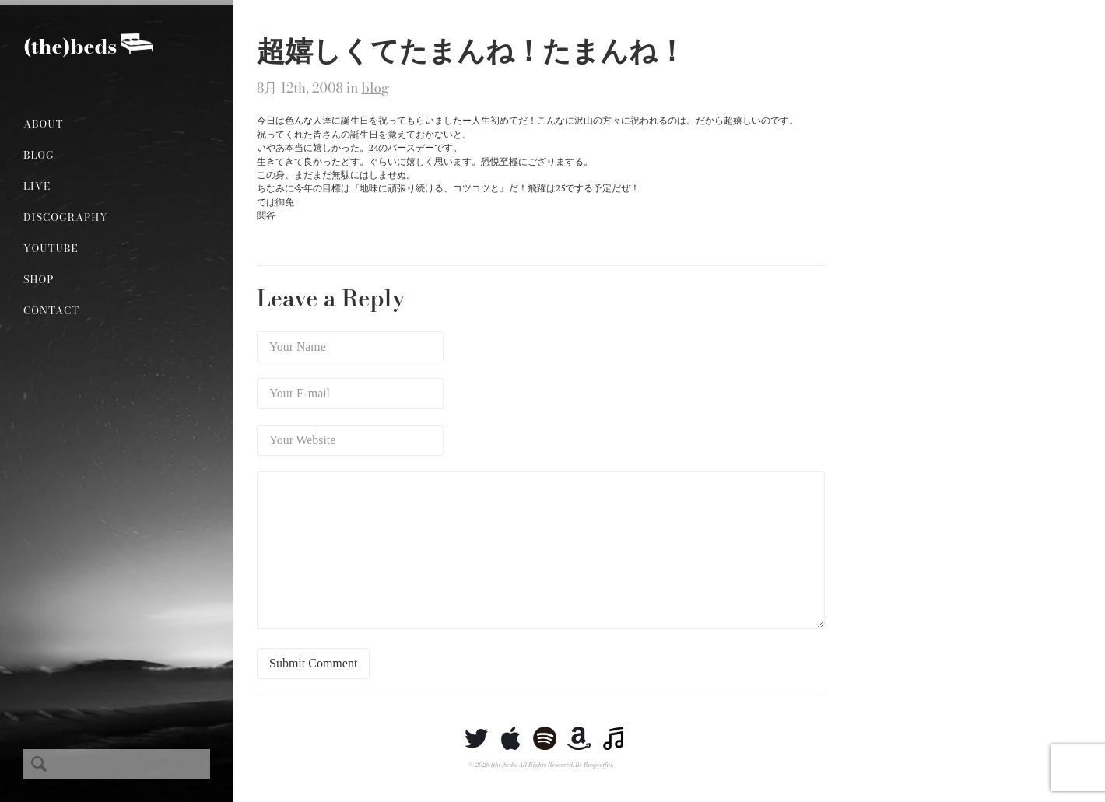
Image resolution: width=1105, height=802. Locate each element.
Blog (38, 155)
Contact (51, 310)
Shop (38, 279)
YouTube (51, 248)
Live (37, 186)
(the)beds (70, 46)
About (43, 123)
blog (376, 88)
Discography (65, 217)
